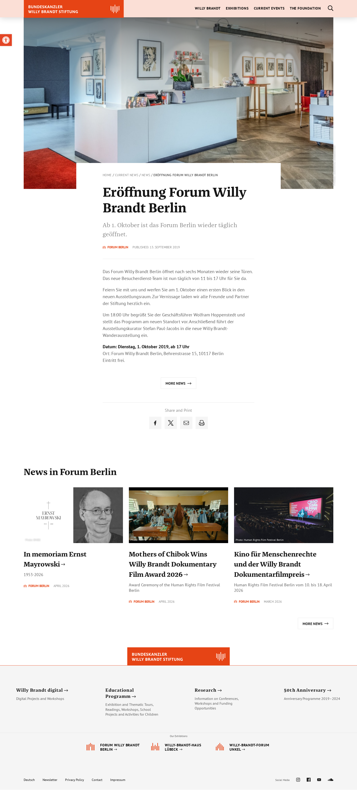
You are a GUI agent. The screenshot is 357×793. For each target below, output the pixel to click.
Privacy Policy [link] (74, 783)
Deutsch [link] (29, 783)
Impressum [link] (117, 783)
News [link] (146, 175)
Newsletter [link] (50, 783)
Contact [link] (97, 783)
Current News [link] (126, 175)
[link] (6, 40)
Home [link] (107, 175)
